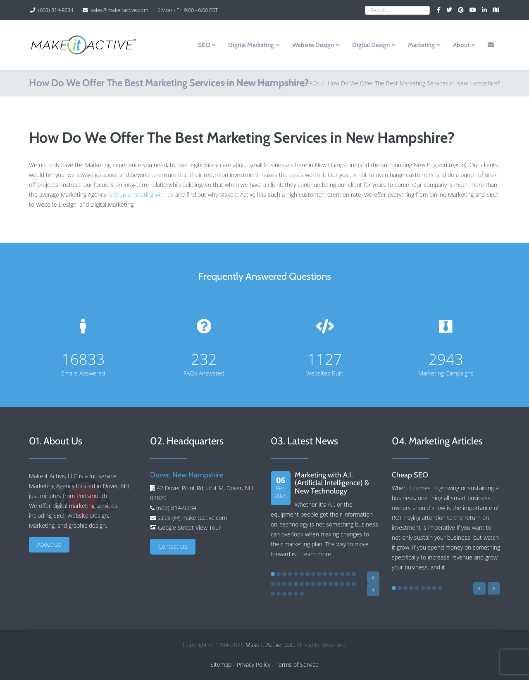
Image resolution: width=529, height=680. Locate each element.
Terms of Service (297, 664)
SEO (204, 45)
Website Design (313, 45)
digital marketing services (84, 506)
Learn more (316, 554)
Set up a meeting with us (141, 194)
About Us (49, 544)
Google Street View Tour (189, 527)
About (461, 45)
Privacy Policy (253, 664)
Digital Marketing (251, 45)
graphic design (87, 525)
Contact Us (172, 546)
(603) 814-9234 (55, 10)
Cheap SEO (410, 474)
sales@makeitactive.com (119, 10)
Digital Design (371, 45)
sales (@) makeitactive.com (191, 518)
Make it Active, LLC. (270, 645)
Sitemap (220, 664)
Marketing (421, 45)
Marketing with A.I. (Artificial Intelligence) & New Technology (332, 483)
